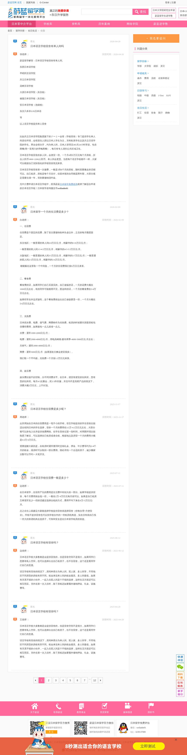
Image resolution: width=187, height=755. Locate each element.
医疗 (160, 112)
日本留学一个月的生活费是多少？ (49, 211)
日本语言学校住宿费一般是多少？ (49, 477)
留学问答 (20, 30)
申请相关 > (143, 73)
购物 (167, 112)
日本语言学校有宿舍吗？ (44, 542)
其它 (163, 66)
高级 (153, 95)
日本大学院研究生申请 (164, 10)
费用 (146, 78)
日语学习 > (143, 90)
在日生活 (32, 30)
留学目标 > (143, 61)
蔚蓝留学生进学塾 (164, 16)
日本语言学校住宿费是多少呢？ (48, 409)
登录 (167, 2)
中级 (146, 95)
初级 (139, 95)
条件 (139, 78)
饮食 (153, 112)
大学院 (147, 66)
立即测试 (147, 746)
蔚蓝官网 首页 (15, 2)
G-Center (44, 2)
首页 (10, 30)
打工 (139, 112)
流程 (153, 78)
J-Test (161, 95)
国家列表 (30, 2)
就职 (155, 66)
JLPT (168, 95)
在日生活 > (143, 108)
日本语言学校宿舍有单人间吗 (47, 46)
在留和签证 (163, 78)
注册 (173, 2)
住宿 (146, 112)
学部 (139, 66)
